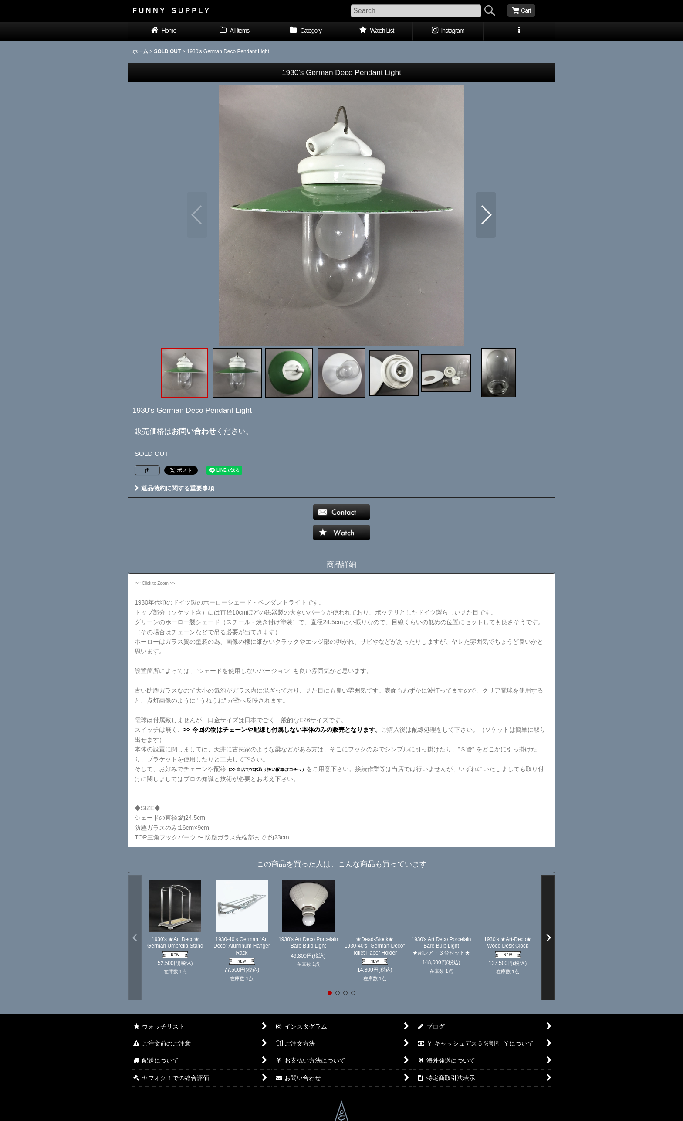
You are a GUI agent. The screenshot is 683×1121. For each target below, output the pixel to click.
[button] (519, 31)
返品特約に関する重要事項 (174, 488)
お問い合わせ (194, 431)
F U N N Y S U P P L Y (170, 10)
